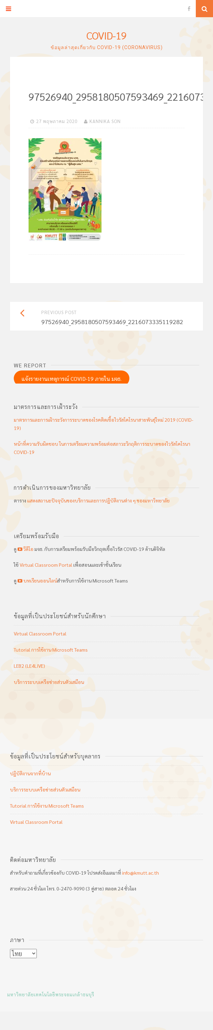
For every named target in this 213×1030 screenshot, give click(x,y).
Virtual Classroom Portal (46, 565)
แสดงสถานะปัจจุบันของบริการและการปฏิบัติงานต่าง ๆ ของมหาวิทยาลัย (98, 500)
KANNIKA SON (105, 121)
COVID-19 (106, 35)
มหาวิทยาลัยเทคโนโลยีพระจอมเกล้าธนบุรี (50, 994)
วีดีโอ (25, 549)
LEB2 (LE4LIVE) (29, 666)
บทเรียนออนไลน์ (37, 580)
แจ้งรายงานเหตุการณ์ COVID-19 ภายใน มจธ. (71, 378)
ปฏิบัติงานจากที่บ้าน (30, 773)
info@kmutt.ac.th (140, 873)
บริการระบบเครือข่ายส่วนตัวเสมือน (49, 682)
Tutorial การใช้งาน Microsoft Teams (51, 649)
